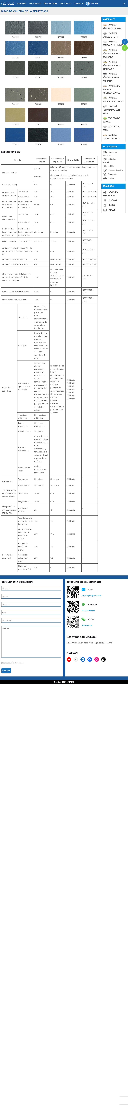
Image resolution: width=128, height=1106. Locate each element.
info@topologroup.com (91, 595)
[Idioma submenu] (98, 3)
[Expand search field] (123, 4)
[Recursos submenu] (71, 3)
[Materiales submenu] (41, 3)
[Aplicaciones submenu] (58, 3)
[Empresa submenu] (26, 3)
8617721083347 (88, 610)
